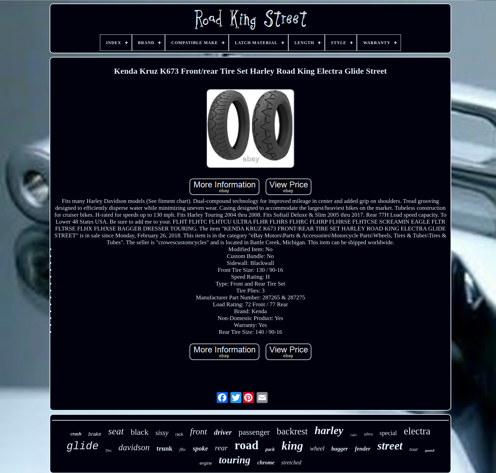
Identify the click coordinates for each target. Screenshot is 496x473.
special (388, 433)
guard (429, 450)
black (139, 432)
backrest (292, 431)
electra (417, 430)
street (389, 446)
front (198, 431)
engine (205, 463)
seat (116, 431)
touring (234, 459)
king (292, 445)
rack (179, 434)
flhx (108, 450)
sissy (161, 432)
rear (221, 447)
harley (328, 430)
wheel (317, 448)
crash (76, 433)
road (246, 445)
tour (414, 449)
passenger (254, 432)
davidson (133, 447)
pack (270, 449)
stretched (291, 462)
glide (82, 446)
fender (362, 448)
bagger (339, 448)
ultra (368, 433)
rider (353, 435)
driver (222, 432)
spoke (200, 448)
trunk (164, 448)
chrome (266, 462)
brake (95, 434)
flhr (182, 449)
